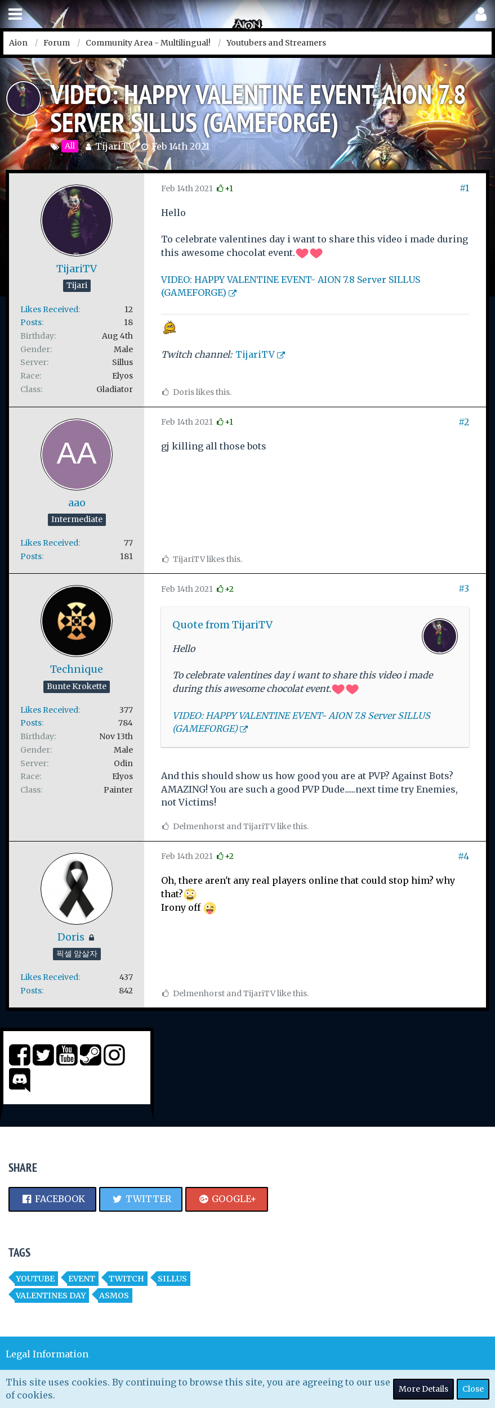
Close (473, 1389)
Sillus (172, 1279)
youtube (35, 1279)
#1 (464, 188)
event (81, 1279)
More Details (423, 1389)
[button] (15, 14)
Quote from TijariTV (222, 624)
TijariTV (115, 146)
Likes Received (49, 309)
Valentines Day (51, 1295)
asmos (114, 1295)
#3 (463, 588)
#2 (463, 422)
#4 (463, 856)
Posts (31, 322)
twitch (126, 1279)
